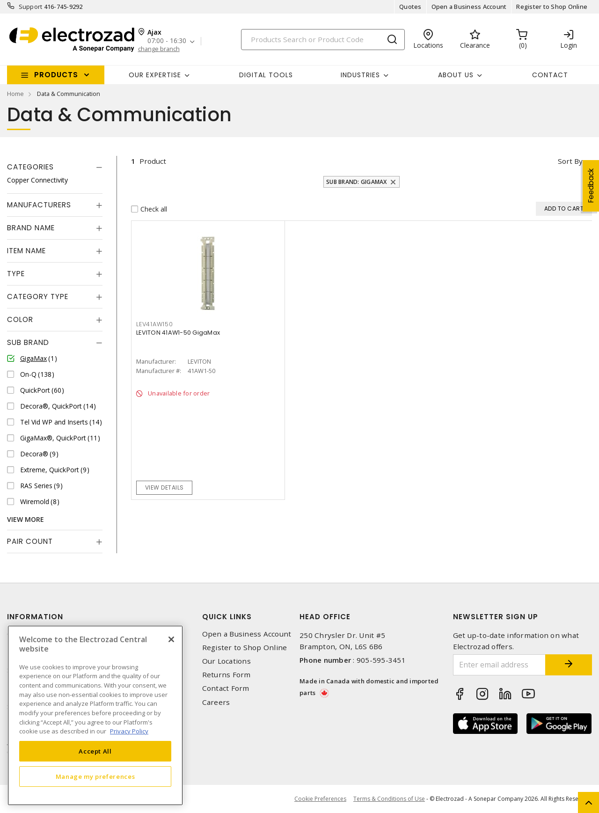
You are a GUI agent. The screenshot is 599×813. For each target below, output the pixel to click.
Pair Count (30, 541)
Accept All (95, 751)
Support (31, 6)
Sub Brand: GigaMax (356, 182)
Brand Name (31, 228)
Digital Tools (266, 75)
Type (16, 273)
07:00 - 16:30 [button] (166, 41)
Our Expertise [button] (155, 75)
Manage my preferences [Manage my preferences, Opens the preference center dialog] (95, 776)
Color (20, 319)
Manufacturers (39, 205)
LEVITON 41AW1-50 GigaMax (178, 333)
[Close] (171, 639)
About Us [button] (456, 75)
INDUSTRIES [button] (360, 75)
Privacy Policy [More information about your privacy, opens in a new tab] (129, 731)
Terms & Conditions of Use (389, 799)
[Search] (323, 39)
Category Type (37, 296)
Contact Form (225, 688)
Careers (216, 702)
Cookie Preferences (320, 799)
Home (15, 93)
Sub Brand (28, 342)
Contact (550, 75)
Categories (30, 167)
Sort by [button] (570, 161)
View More (25, 519)
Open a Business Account (469, 6)
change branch (159, 48)
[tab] (54, 167)
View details (164, 487)
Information (35, 617)
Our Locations (226, 661)
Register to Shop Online (551, 6)
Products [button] (56, 75)
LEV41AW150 (154, 324)
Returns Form (226, 674)
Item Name (26, 251)
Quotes (410, 6)
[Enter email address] (499, 664)
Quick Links (227, 617)
